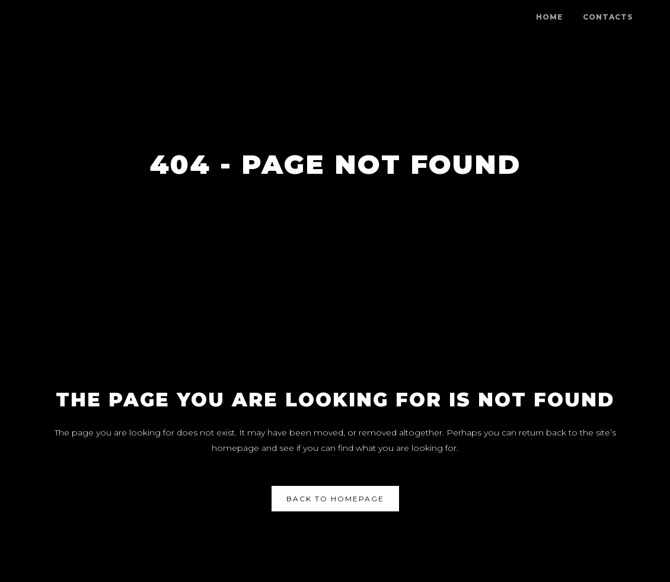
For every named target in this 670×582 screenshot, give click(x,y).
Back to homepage (335, 498)
